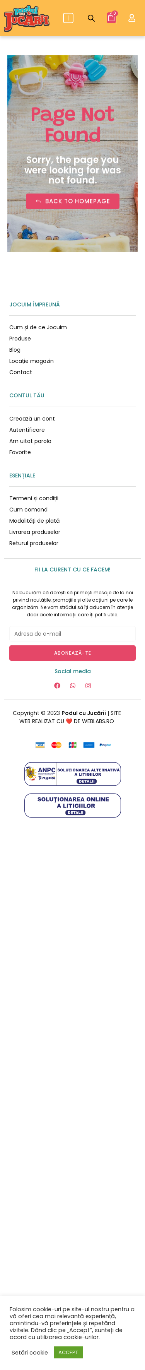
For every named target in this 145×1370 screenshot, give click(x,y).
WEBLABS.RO (98, 721)
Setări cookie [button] (30, 1352)
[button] (68, 18)
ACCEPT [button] (68, 1352)
